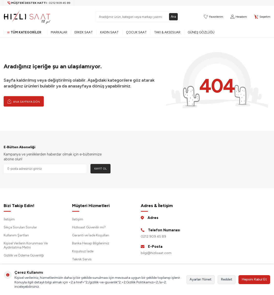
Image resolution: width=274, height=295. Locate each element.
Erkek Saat (83, 32)
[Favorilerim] (213, 17)
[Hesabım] (238, 17)
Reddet (226, 279)
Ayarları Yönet (201, 279)
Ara (173, 17)
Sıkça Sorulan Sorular (20, 227)
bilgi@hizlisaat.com (156, 253)
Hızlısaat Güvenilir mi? (89, 227)
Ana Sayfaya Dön (23, 101)
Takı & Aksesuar (167, 32)
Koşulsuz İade (82, 251)
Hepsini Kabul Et (254, 279)
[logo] (27, 16)
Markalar (59, 32)
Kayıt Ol (100, 168)
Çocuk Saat (136, 32)
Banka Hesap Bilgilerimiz (90, 243)
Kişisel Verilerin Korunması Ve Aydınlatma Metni (26, 245)
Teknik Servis (82, 259)
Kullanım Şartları (16, 235)
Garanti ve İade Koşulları (90, 235)
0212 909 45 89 (153, 236)
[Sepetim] (262, 17)
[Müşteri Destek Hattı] (39, 3)
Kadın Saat (109, 32)
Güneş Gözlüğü (201, 32)
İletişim (9, 219)
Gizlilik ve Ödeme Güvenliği (24, 255)
